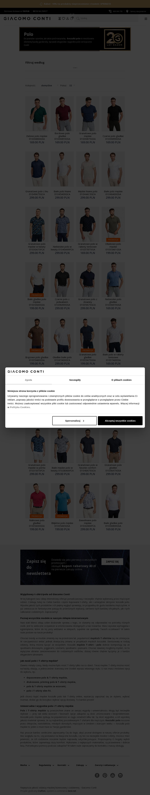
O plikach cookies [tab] (122, 380)
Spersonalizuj (74, 420)
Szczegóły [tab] (75, 380)
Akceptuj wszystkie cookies (120, 420)
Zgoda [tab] (28, 380)
